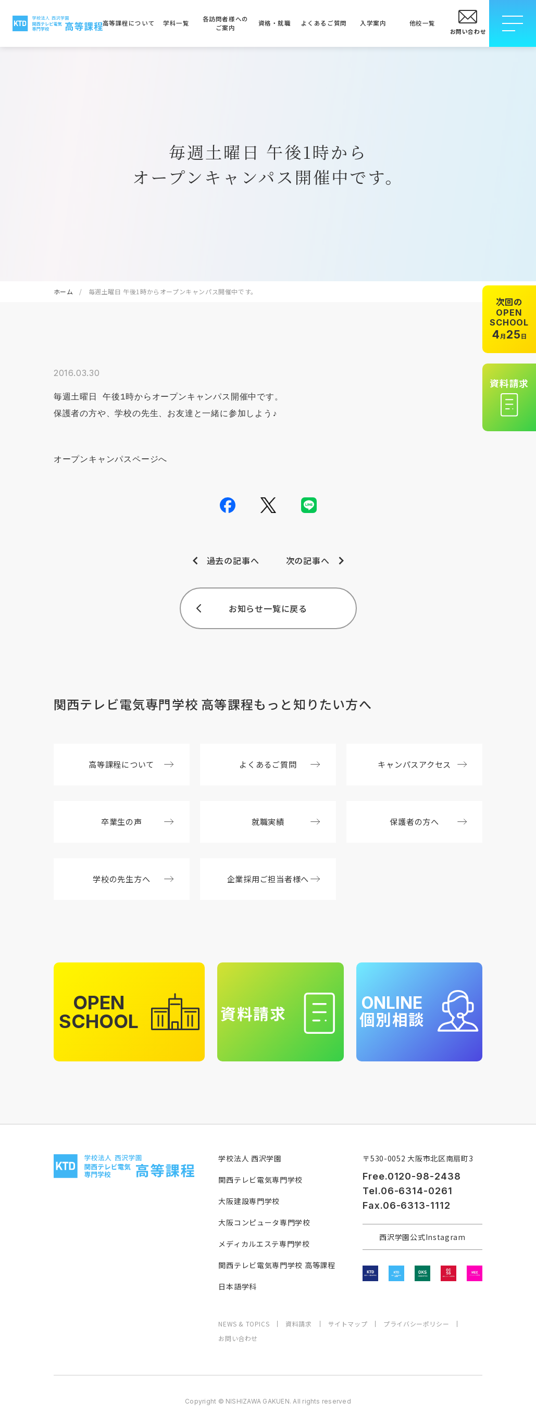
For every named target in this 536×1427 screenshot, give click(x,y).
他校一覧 (422, 23)
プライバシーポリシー (416, 1324)
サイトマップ (348, 1324)
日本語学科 (237, 1286)
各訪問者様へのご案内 (225, 23)
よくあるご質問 (324, 23)
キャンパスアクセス (422, 764)
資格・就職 (274, 23)
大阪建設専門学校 (249, 1201)
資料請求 (298, 1324)
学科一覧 (176, 23)
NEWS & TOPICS (243, 1324)
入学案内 (373, 23)
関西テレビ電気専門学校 (260, 1179)
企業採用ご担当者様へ (273, 878)
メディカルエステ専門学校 (263, 1243)
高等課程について (127, 23)
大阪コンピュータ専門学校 (264, 1222)
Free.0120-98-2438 (411, 1176)
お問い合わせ (238, 1338)
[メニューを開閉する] (512, 23)
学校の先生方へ (133, 878)
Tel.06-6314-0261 (407, 1190)
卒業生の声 (137, 821)
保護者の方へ (428, 821)
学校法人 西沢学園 (249, 1158)
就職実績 (286, 821)
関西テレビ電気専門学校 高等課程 (276, 1265)
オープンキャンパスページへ (110, 460)
